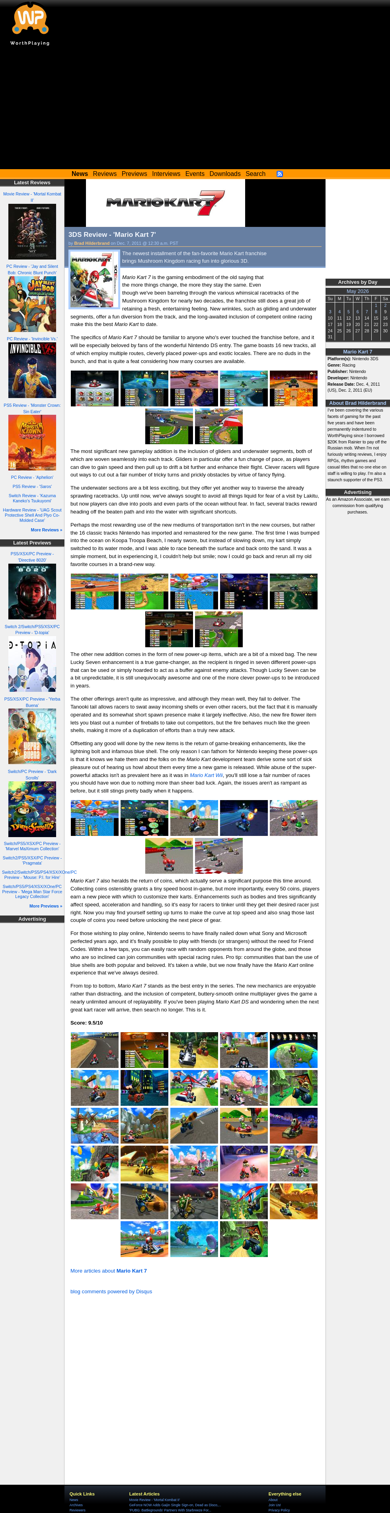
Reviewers (78, 1510)
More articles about (108, 1271)
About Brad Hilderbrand (357, 403)
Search (255, 173)
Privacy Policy (279, 1510)
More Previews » (45, 906)
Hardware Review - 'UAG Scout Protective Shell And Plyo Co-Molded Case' (32, 515)
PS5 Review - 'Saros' (32, 486)
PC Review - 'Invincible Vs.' (32, 338)
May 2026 (358, 291)
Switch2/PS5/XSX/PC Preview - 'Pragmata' (32, 860)
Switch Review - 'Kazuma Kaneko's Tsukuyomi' (32, 498)
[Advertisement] (195, 109)
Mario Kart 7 (357, 352)
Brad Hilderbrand (92, 243)
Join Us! (275, 1505)
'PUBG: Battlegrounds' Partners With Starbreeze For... (170, 1510)
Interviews (166, 173)
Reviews (105, 173)
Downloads (225, 173)
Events (195, 173)
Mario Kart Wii (206, 775)
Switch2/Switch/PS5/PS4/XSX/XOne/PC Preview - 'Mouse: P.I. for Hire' (39, 875)
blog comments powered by (111, 1291)
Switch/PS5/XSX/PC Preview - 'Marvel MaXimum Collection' (32, 846)
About (273, 1500)
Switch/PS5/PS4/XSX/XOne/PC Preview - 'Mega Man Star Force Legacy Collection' (32, 891)
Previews (134, 173)
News (74, 1500)
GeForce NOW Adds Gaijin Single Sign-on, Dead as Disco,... (175, 1505)
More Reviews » (46, 529)
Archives (76, 1505)
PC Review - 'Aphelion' (32, 477)
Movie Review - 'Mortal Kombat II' (154, 1500)
